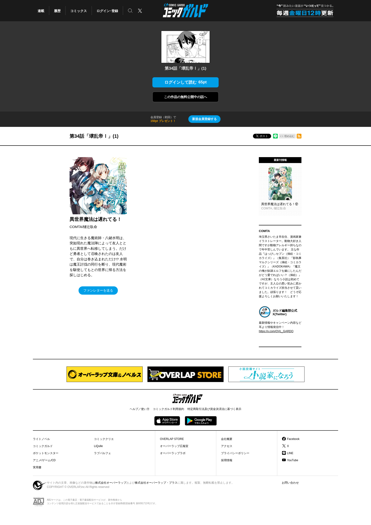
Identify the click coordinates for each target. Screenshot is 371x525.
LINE (290, 453)
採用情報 (226, 460)
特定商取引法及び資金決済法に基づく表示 (214, 409)
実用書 (37, 467)
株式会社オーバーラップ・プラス (156, 482)
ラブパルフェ (102, 453)
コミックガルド (43, 446)
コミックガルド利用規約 (168, 409)
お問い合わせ (290, 482)
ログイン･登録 (107, 11)
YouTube (292, 460)
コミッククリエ (104, 439)
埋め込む (289, 136)
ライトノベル (41, 439)
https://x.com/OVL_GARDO (276, 331)
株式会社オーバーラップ (110, 482)
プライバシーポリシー (235, 453)
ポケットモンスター (45, 453)
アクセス (226, 446)
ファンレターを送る (98, 290)
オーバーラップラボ (173, 453)
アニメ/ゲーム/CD (44, 460)
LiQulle (98, 446)
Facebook (293, 439)
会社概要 (226, 439)
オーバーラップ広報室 (174, 446)
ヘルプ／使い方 (140, 409)
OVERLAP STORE (172, 439)
